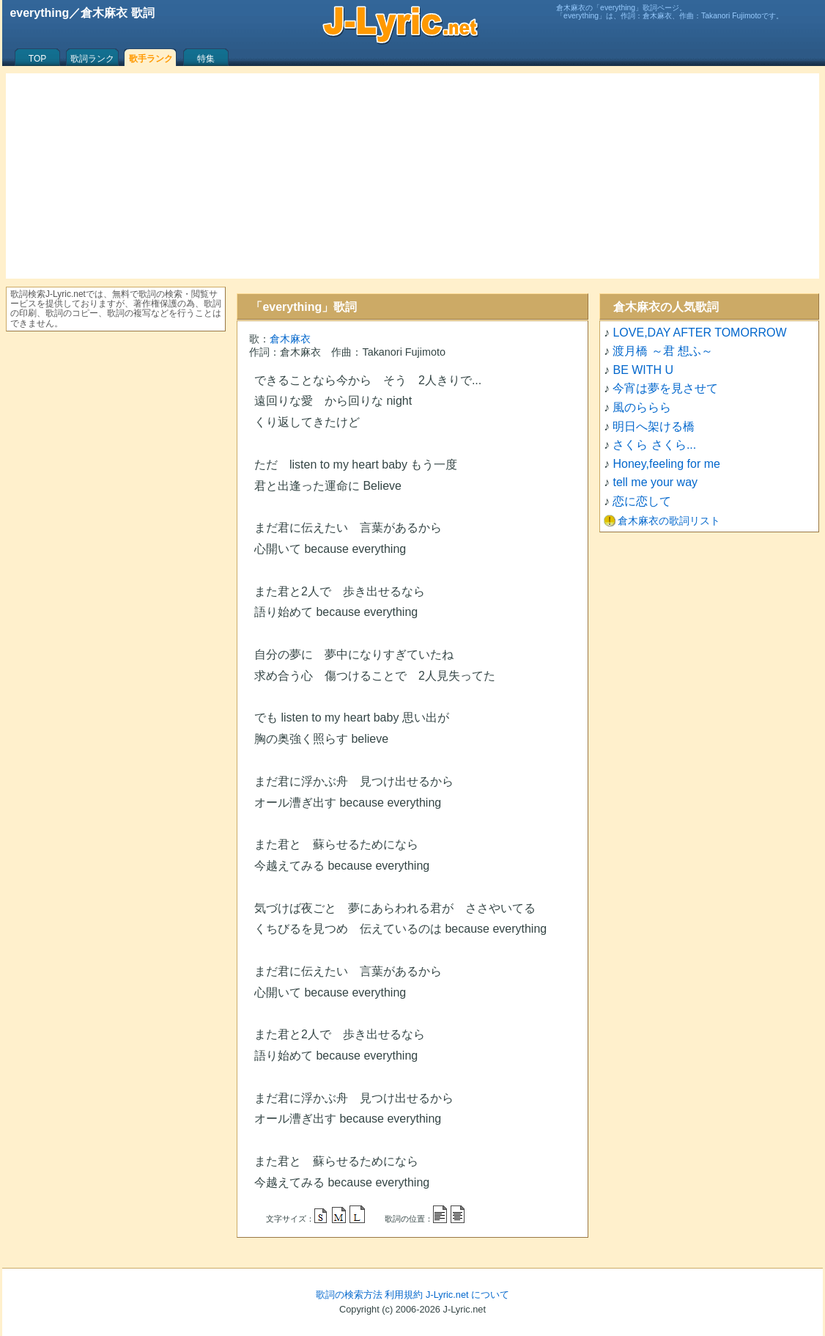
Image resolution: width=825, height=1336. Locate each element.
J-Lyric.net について (467, 1294)
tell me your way (655, 482)
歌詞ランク (92, 59)
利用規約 (404, 1294)
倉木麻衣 (290, 339)
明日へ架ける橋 (654, 426)
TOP (37, 59)
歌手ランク (151, 59)
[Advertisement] (412, 176)
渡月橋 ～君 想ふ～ (663, 351)
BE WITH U (643, 370)
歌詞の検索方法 (349, 1294)
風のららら (642, 407)
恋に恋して (642, 501)
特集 (206, 59)
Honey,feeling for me (666, 464)
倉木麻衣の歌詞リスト (669, 520)
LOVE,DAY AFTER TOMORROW (699, 332)
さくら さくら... (654, 444)
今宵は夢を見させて (665, 388)
